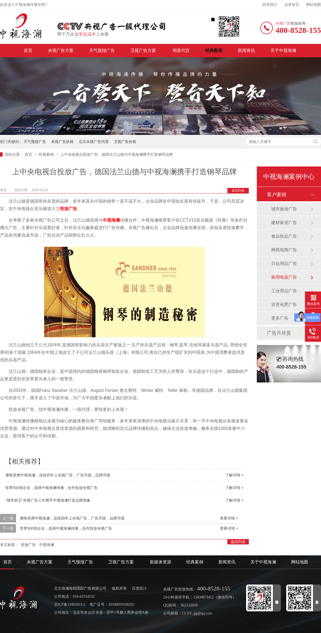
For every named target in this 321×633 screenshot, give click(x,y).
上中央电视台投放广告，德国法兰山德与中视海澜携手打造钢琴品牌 (116, 154)
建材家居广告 (284, 222)
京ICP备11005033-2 (69, 604)
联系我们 (269, 5)
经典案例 (213, 50)
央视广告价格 (62, 141)
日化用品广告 (284, 263)
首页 (28, 50)
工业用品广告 (284, 291)
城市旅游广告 (284, 209)
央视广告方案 (61, 50)
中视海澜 (111, 220)
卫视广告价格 (125, 141)
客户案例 (276, 194)
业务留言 (291, 5)
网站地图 (313, 5)
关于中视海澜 (283, 50)
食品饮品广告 (284, 236)
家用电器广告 (284, 277)
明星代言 (181, 50)
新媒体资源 (160, 562)
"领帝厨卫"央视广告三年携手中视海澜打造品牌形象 (47, 500)
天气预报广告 (102, 50)
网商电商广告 (284, 250)
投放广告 (68, 208)
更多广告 (279, 318)
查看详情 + (229, 518)
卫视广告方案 (143, 50)
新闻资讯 (246, 50)
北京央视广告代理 (94, 141)
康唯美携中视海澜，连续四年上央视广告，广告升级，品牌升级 (57, 475)
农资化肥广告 (284, 304)
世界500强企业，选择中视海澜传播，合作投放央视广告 (51, 488)
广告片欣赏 (279, 333)
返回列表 (238, 190)
